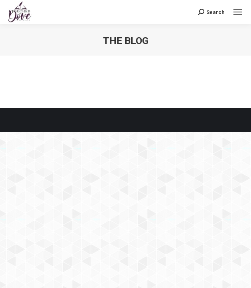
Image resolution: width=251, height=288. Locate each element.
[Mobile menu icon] (238, 12)
